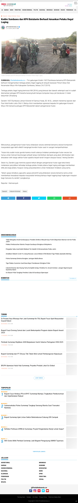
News (11, 10)
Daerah (6, 10)
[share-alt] (8, 198)
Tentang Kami (21, 497)
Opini (41, 474)
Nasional (42, 10)
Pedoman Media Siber (54, 497)
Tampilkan (73, 278)
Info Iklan (35, 497)
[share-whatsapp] (54, 198)
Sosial (41, 479)
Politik (36, 10)
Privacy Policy (43, 497)
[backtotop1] (76, 501)
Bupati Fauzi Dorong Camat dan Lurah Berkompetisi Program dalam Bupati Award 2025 (32, 331)
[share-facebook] (23, 198)
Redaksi (29, 497)
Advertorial (5, 462)
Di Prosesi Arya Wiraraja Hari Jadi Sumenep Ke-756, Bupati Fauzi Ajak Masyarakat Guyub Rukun (32, 320)
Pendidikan (69, 10)
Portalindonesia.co (18, 80)
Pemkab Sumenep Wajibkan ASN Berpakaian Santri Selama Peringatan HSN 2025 (32, 342)
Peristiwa (18, 10)
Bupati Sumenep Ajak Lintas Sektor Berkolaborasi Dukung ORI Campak (31, 417)
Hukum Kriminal (27, 10)
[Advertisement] (39, 125)
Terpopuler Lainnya (39, 451)
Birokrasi (50, 10)
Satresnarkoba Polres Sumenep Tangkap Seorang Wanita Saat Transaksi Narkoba (32, 406)
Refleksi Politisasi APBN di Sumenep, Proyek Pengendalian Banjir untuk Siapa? (34, 429)
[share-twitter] (39, 198)
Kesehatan (43, 468)
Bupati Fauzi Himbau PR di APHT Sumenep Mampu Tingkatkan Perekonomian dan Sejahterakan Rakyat (34, 395)
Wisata (63, 10)
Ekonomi (56, 10)
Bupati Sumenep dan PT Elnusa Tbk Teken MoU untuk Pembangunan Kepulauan (31, 354)
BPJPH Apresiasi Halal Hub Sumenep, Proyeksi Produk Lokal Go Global (28, 366)
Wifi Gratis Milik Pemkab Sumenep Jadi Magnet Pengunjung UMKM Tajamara (33, 441)
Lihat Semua (39, 378)
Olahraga (4, 474)
